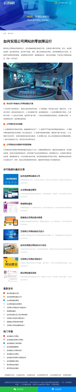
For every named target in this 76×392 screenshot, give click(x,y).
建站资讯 (10, 33)
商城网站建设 (26, 204)
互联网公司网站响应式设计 (32, 231)
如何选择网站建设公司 (30, 176)
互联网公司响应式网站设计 (16, 318)
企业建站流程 (31, 375)
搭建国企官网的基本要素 (31, 217)
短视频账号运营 (9, 375)
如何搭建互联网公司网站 (15, 340)
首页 (4, 33)
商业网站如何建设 (13, 365)
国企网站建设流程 (28, 273)
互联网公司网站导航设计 (31, 259)
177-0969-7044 (63, 3)
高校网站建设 (67, 375)
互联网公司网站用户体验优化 (16, 307)
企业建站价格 (20, 375)
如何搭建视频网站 (13, 347)
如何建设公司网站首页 (14, 350)
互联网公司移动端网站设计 (16, 325)
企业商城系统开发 (42, 375)
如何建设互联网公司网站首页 (16, 357)
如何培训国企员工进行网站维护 (17, 314)
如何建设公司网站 (13, 336)
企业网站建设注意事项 (14, 304)
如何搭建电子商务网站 (14, 343)
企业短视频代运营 (55, 375)
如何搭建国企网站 (13, 361)
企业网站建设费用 (28, 190)
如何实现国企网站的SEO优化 (33, 245)
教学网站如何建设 (13, 368)
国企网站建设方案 (13, 293)
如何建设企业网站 (13, 354)
